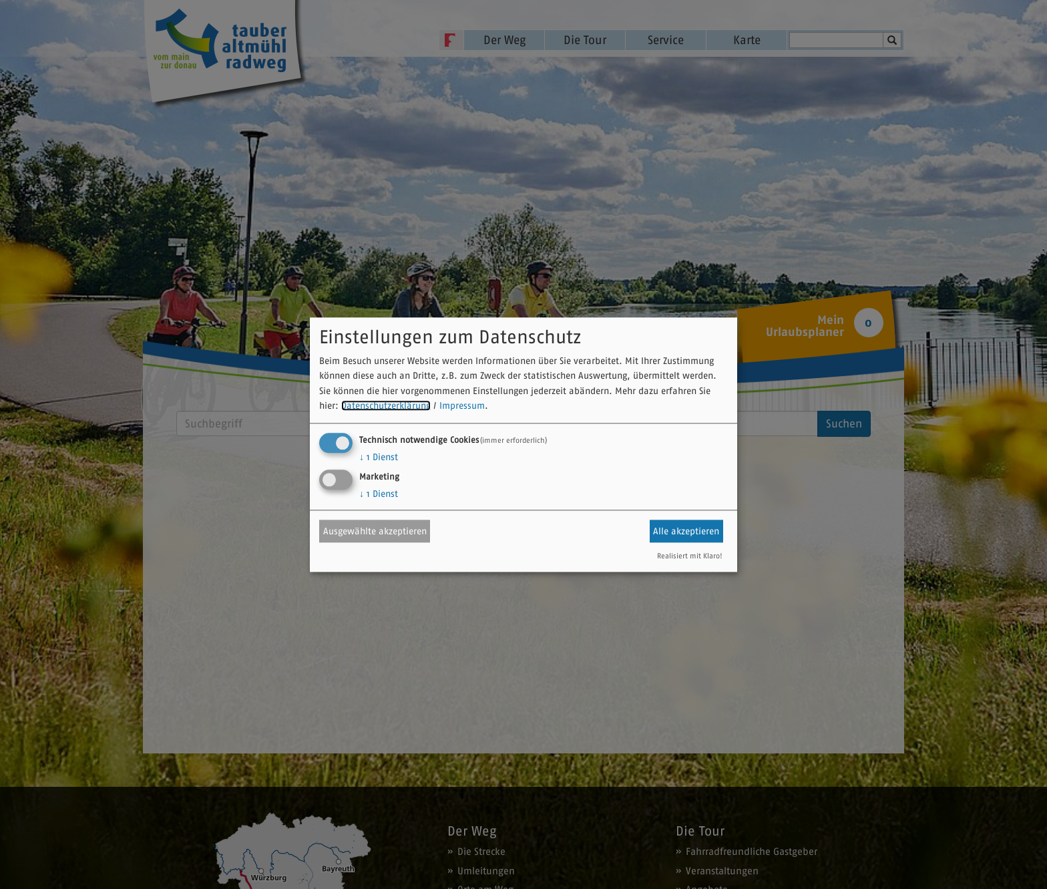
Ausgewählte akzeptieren (375, 531)
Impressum (462, 406)
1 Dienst (378, 457)
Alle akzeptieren (686, 531)
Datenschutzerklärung (386, 406)
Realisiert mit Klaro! (689, 556)
